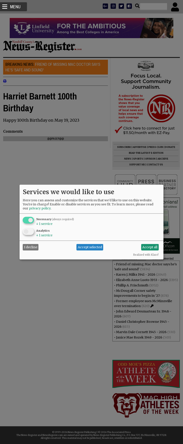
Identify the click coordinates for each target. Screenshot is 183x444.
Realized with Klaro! (145, 254)
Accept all (149, 247)
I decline (30, 247)
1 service (44, 224)
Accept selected (90, 247)
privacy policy (40, 208)
